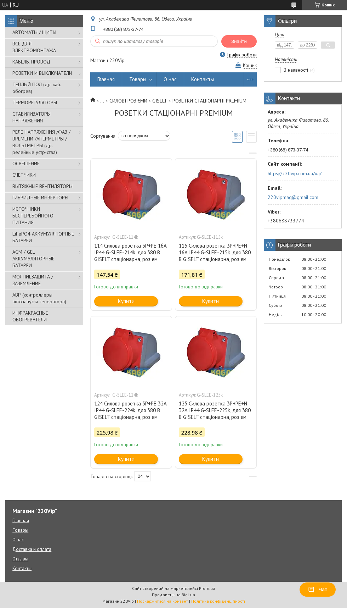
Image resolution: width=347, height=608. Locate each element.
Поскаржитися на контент (162, 601)
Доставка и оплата (31, 549)
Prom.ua (207, 588)
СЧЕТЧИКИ (24, 175)
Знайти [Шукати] (239, 41)
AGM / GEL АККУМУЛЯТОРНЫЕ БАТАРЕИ (33, 259)
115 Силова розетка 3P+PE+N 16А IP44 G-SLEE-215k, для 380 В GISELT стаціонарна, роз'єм (215, 252)
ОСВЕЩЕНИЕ (26, 163)
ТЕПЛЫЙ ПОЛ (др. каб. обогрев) (36, 87)
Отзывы (20, 559)
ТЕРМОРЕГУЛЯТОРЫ (34, 102)
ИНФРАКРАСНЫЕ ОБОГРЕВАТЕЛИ (30, 316)
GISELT (159, 101)
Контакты (202, 79)
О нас (170, 79)
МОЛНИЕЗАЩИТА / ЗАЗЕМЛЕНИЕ (32, 280)
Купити (126, 301)
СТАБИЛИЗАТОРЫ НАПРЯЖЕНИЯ (31, 117)
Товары (137, 79)
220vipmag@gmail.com (293, 197)
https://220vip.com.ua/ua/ (295, 173)
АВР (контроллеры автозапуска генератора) (39, 298)
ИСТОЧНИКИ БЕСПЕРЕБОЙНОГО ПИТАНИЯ (32, 216)
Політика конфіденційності (218, 601)
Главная (106, 79)
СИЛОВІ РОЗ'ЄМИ (128, 101)
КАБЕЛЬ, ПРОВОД (31, 62)
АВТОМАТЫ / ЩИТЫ (34, 32)
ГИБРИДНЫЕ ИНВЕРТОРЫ (40, 197)
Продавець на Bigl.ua (173, 594)
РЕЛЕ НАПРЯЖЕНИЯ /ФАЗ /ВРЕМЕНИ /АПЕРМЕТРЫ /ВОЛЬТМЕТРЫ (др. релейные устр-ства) (41, 142)
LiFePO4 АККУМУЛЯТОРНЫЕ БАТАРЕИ (43, 237)
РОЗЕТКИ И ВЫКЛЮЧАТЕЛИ (42, 73)
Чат (317, 589)
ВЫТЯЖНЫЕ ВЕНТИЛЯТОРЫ (42, 186)
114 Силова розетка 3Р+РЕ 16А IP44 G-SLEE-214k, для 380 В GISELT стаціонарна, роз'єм (130, 252)
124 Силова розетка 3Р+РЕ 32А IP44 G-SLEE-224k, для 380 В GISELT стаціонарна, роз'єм (130, 410)
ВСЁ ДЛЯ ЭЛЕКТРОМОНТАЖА (34, 47)
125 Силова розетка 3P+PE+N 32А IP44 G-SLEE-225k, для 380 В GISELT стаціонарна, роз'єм (215, 410)
